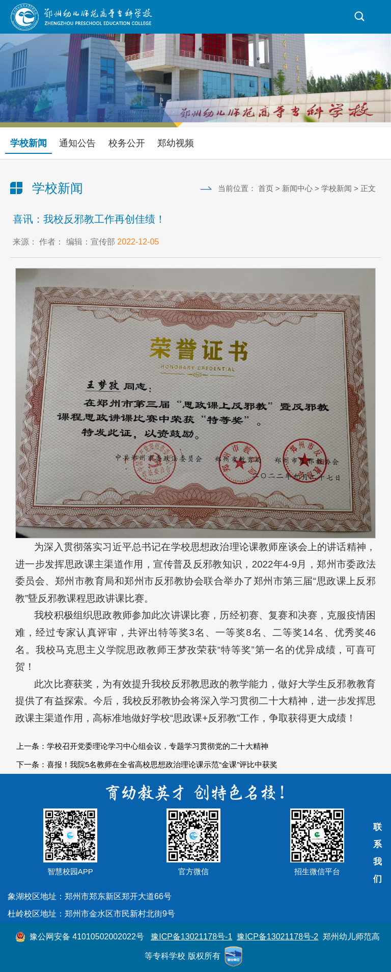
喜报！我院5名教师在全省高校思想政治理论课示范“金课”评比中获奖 (162, 764)
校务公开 (126, 143)
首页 (265, 188)
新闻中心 (297, 188)
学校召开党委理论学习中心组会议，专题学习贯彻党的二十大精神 (157, 746)
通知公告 (77, 143)
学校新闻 (28, 143)
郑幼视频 (175, 143)
